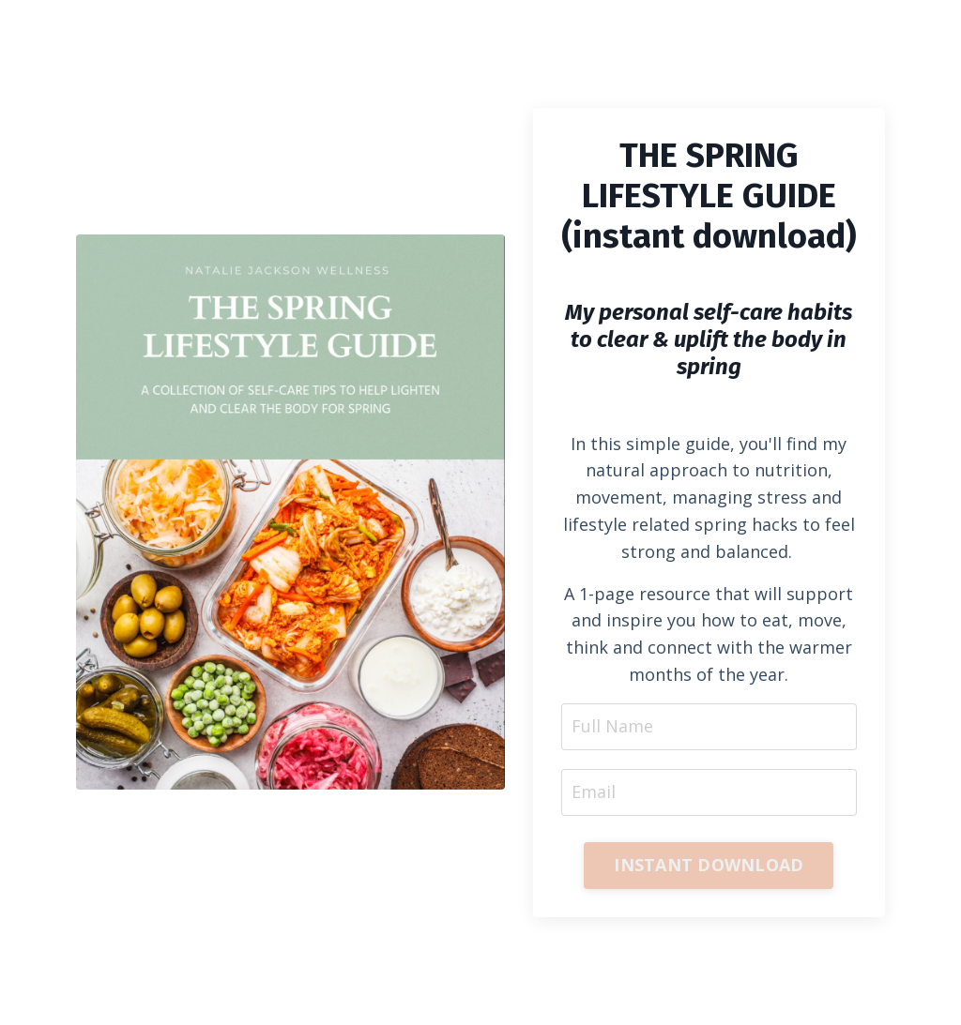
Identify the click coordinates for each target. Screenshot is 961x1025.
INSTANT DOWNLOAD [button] (708, 864)
